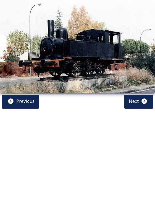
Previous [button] (21, 101)
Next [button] (138, 101)
